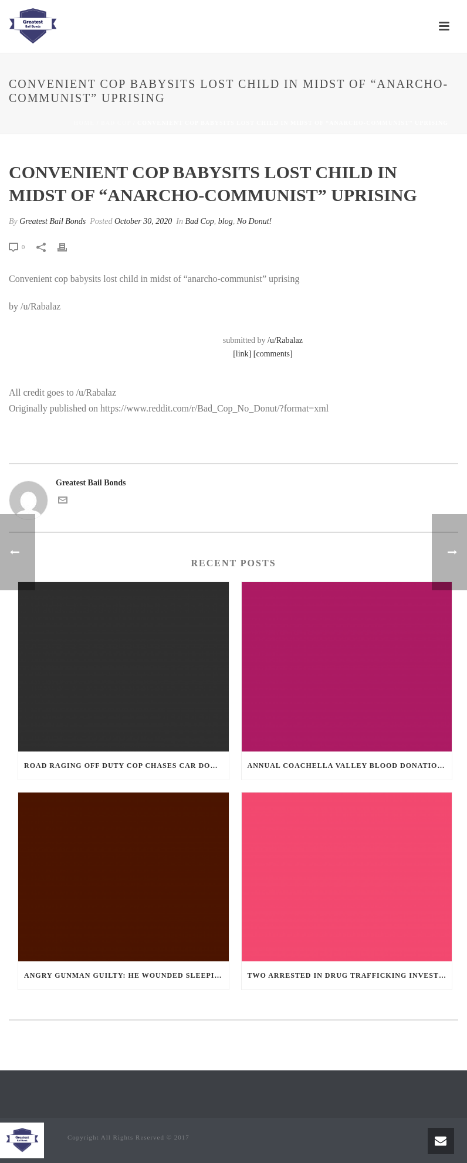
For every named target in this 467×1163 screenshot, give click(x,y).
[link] (242, 353)
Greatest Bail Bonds (52, 221)
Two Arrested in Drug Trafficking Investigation (350, 975)
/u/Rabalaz (285, 340)
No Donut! (254, 221)
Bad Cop (116, 123)
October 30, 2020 (143, 221)
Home (84, 123)
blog (225, 221)
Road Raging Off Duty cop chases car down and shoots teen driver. (126, 765)
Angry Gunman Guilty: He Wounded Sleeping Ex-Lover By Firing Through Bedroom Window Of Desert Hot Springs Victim (126, 975)
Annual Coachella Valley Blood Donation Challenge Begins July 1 (350, 765)
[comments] (273, 353)
